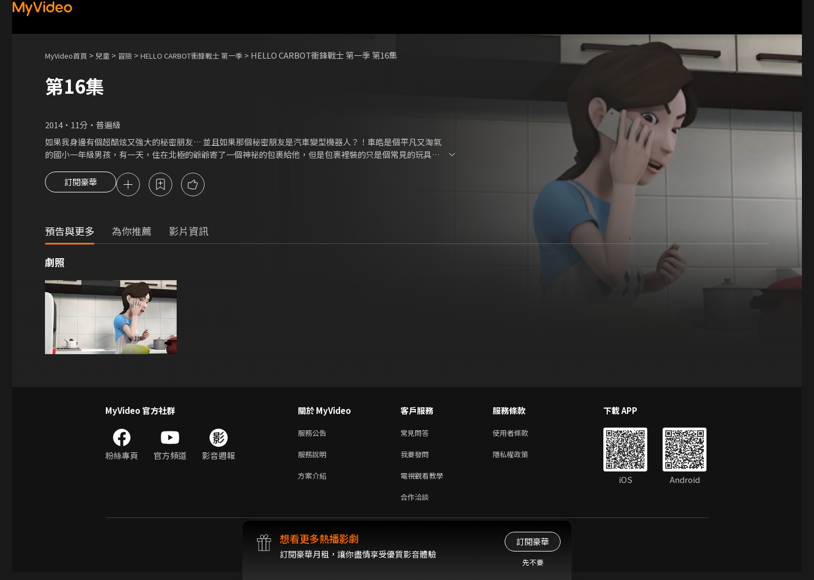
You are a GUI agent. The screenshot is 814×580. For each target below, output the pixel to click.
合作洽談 (416, 504)
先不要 (533, 562)
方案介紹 (314, 481)
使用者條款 (519, 435)
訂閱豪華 (80, 185)
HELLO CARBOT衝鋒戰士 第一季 (212, 55)
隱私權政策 (519, 458)
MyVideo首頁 (70, 55)
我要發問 (416, 458)
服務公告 (314, 435)
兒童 (111, 55)
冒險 (136, 55)
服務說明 (314, 458)
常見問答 (416, 435)
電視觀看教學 (425, 481)
